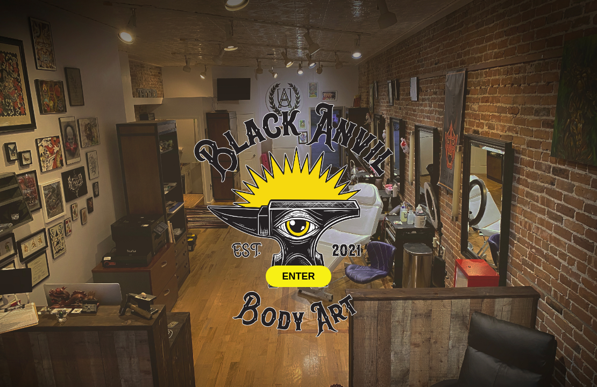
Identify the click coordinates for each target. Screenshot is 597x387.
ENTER (298, 276)
